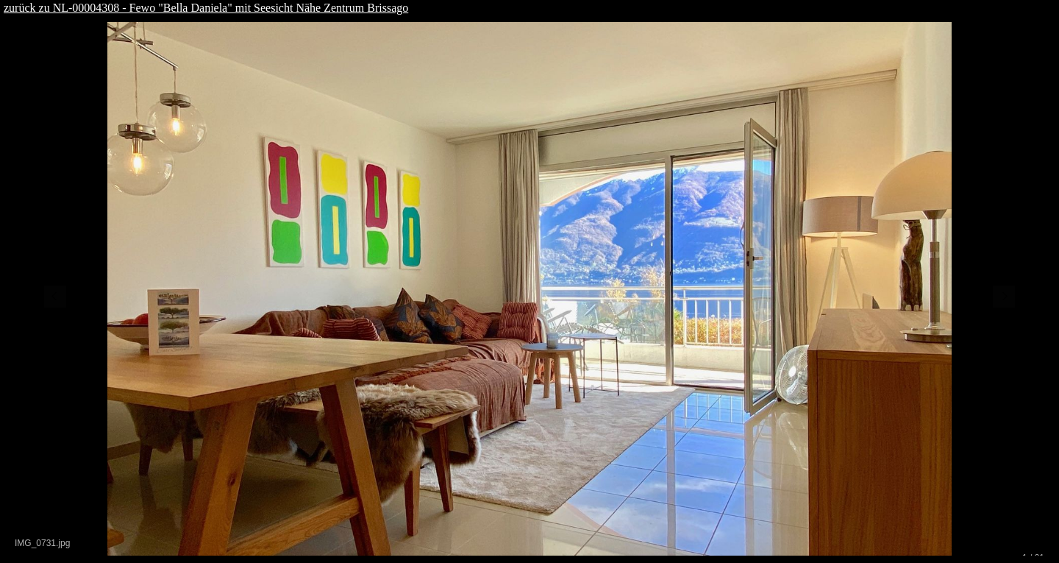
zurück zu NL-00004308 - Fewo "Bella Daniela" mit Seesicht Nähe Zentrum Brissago (206, 7)
